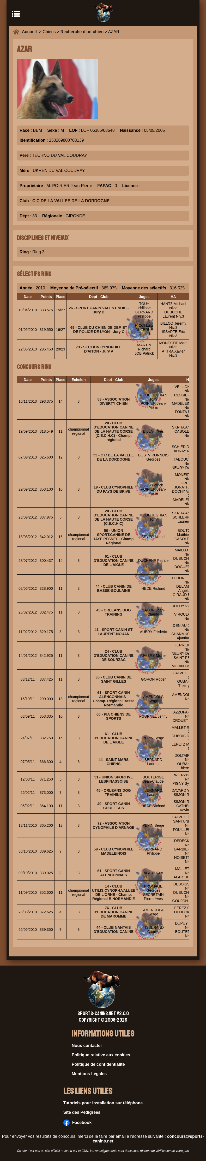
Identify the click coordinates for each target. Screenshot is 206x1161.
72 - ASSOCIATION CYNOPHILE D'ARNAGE (114, 825)
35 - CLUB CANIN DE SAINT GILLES (113, 679)
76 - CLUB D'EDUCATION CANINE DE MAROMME (114, 912)
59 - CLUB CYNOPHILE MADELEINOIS (113, 851)
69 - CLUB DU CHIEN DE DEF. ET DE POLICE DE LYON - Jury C (98, 329)
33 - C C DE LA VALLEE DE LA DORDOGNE (113, 457)
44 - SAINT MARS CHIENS (114, 762)
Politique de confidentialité (98, 1064)
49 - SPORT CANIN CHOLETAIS (113, 806)
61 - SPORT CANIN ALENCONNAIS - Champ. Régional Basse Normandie (114, 698)
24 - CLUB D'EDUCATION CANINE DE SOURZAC (114, 655)
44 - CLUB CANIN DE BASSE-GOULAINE (113, 588)
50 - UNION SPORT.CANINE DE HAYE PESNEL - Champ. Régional (114, 536)
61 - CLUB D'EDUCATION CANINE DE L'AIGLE (114, 560)
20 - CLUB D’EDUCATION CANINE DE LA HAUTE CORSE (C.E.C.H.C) (114, 517)
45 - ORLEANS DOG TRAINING (113, 612)
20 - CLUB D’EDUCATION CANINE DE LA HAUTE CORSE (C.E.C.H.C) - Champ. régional (114, 431)
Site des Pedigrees (81, 1112)
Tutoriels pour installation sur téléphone (103, 1103)
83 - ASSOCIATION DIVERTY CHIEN (114, 401)
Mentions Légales (89, 1073)
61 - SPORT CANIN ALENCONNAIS (113, 873)
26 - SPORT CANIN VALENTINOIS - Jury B (99, 310)
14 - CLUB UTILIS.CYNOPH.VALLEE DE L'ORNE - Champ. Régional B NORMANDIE (113, 892)
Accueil (30, 31)
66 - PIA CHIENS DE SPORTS (113, 716)
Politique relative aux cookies (101, 1055)
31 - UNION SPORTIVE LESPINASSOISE (113, 779)
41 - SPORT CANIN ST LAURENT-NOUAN (113, 632)
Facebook (77, 1123)
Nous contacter (87, 1045)
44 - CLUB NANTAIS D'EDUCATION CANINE (114, 929)
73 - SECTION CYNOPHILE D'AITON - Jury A (99, 349)
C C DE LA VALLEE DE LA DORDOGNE (71, 201)
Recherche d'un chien (82, 31)
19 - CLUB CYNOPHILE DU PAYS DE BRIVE (113, 489)
